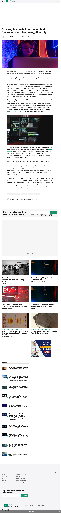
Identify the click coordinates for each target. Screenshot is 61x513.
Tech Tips (4, 480)
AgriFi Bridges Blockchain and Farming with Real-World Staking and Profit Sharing (18, 388)
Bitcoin (17, 472)
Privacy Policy (43, 215)
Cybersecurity (5, 26)
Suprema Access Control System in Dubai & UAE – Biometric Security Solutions (18, 445)
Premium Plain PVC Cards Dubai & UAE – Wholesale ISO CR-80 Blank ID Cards (18, 454)
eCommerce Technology (21, 482)
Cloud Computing (54, 469)
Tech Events (4, 469)
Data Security (40, 276)
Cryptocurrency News (21, 474)
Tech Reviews (4, 476)
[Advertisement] (31, 13)
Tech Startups (4, 478)
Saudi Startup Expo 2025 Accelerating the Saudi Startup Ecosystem (18, 406)
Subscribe (53, 212)
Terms (48, 505)
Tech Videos (4, 482)
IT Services (53, 467)
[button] (2, 1)
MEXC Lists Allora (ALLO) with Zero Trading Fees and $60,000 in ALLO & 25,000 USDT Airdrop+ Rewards (18, 397)
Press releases (39, 472)
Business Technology (20, 478)
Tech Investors (5, 472)
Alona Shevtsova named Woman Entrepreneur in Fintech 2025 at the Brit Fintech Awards (18, 369)
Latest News (38, 467)
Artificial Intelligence (21, 467)
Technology (5, 467)
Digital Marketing (20, 484)
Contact (52, 505)
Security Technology (48, 276)
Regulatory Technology (19, 329)
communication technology (16, 111)
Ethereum (18, 476)
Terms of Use (50, 215)
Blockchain (18, 469)
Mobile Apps (53, 472)
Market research (39, 469)
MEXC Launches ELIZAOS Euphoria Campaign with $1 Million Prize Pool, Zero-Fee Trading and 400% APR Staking (18, 436)
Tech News (4, 474)
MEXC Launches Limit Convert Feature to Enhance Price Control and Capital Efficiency (18, 427)
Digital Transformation (21, 480)
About (39, 505)
